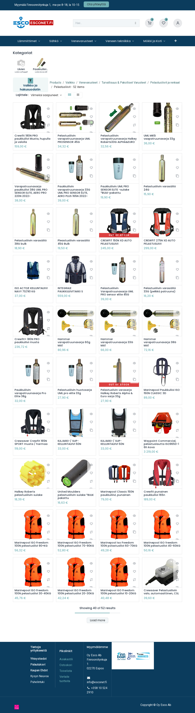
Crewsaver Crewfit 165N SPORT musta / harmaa (32, 451)
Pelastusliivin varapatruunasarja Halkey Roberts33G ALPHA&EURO (115, 141)
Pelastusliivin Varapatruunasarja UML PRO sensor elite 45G (118, 298)
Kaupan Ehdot (39, 675)
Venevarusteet (88, 82)
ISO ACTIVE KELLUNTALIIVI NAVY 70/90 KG (32, 296)
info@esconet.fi (97, 686)
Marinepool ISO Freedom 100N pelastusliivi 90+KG (33, 555)
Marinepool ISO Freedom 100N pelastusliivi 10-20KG (119, 609)
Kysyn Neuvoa (39, 680)
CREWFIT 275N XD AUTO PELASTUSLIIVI (161, 248)
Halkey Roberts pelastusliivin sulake (29, 503)
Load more (97, 639)
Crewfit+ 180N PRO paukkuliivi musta (28, 348)
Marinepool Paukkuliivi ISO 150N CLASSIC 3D (160, 399)
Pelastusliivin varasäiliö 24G (161, 192)
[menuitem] (29, 41)
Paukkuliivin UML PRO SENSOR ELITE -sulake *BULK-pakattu (116, 194)
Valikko (70, 82)
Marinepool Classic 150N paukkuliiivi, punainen (118, 503)
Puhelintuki (37, 686)
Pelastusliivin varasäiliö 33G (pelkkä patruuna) (161, 296)
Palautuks (36, 669)
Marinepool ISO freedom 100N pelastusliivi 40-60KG (162, 557)
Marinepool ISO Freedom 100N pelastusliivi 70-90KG (76, 557)
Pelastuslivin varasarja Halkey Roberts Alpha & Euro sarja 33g (118, 401)
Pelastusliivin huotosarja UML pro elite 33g (76, 399)
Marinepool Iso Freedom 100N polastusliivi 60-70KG (118, 557)
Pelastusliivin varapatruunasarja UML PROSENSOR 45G (75, 139)
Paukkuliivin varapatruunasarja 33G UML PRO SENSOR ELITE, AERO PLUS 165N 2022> (75, 196)
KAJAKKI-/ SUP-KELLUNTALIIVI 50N (70, 451)
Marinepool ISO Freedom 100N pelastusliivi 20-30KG (76, 609)
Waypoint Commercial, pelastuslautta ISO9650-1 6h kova (162, 453)
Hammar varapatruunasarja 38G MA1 (161, 350)
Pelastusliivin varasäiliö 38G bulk (32, 248)
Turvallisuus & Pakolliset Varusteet (124, 82)
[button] (46, 95)
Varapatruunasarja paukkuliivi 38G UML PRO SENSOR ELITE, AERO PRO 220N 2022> (32, 196)
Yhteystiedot (38, 663)
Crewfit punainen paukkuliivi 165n (156, 503)
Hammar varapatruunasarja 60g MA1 (75, 350)
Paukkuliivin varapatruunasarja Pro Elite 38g (31, 401)
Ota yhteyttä (96, 4)
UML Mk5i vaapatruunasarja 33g (160, 137)
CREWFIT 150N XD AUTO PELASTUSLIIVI (117, 248)
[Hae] (135, 23)
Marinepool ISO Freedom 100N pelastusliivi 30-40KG (33, 609)
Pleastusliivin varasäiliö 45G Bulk (75, 248)
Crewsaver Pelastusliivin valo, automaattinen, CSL (161, 609)
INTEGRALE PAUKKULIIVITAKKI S (71, 296)
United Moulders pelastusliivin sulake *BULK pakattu (72, 505)
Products (55, 82)
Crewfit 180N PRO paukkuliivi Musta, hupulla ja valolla (28, 139)
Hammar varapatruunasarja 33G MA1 (118, 350)
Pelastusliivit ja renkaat (165, 82)
